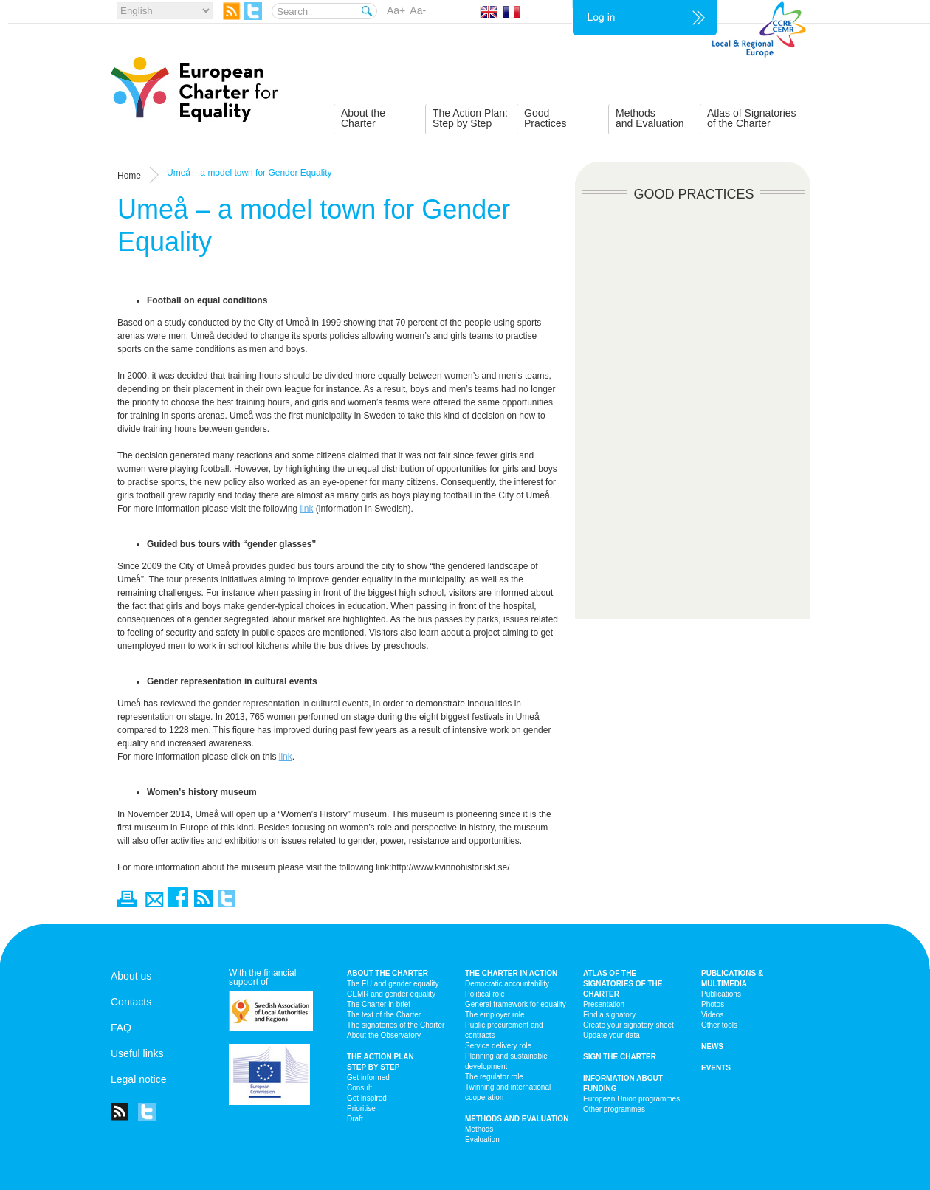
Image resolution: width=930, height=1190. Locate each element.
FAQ (121, 1027)
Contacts (131, 1002)
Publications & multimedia (732, 978)
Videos (712, 1015)
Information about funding (623, 1083)
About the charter (387, 973)
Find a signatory (609, 1015)
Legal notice (139, 1079)
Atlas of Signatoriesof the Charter (751, 118)
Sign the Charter (619, 1057)
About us (131, 976)
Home (129, 176)
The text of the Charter (384, 1015)
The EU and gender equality (393, 984)
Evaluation (482, 1139)
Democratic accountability (507, 984)
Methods (479, 1129)
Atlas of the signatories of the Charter (622, 983)
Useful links (137, 1053)
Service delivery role (498, 1046)
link (306, 508)
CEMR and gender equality (391, 994)
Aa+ (396, 10)
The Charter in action (511, 973)
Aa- (418, 10)
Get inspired (367, 1098)
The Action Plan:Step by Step (470, 118)
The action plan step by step (380, 1062)
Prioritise (361, 1108)
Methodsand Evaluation (650, 118)
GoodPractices (545, 118)
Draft (355, 1119)
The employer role (495, 1015)
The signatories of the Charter (395, 1025)
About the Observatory (384, 1035)
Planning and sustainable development (506, 1061)
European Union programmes (631, 1099)
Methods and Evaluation (516, 1119)
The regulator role (494, 1077)
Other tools (719, 1025)
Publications (721, 994)
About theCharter (363, 118)
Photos (712, 1004)
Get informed (368, 1077)
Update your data (611, 1035)
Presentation (603, 1004)
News (712, 1046)
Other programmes (614, 1109)
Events (716, 1068)
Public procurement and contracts (504, 1030)
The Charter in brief (378, 1004)
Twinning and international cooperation (508, 1092)
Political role (485, 994)
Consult (359, 1088)
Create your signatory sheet (628, 1025)
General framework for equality (515, 1004)
